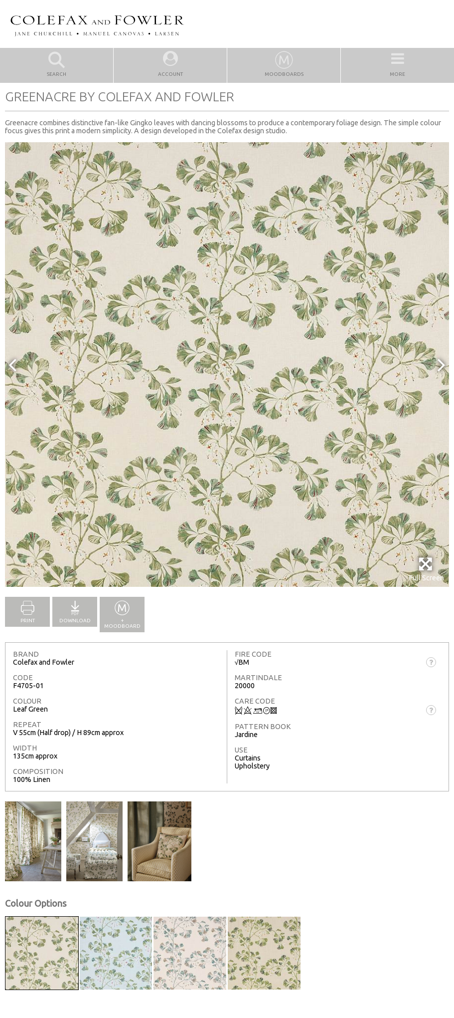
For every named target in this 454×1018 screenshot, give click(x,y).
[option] (227, 364)
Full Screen (426, 569)
